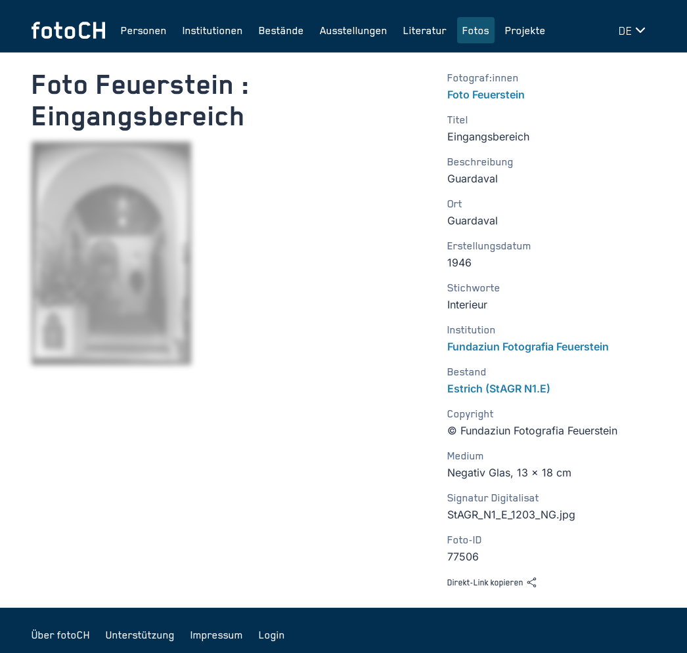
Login (272, 635)
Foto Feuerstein (486, 94)
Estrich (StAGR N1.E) (498, 388)
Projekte (525, 30)
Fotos (475, 30)
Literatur (425, 30)
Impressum (216, 635)
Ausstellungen (354, 30)
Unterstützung (140, 635)
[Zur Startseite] (68, 30)
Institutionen (213, 30)
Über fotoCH (61, 635)
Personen (144, 30)
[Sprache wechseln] (634, 30)
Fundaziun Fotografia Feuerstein (528, 346)
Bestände (281, 30)
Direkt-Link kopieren (492, 582)
